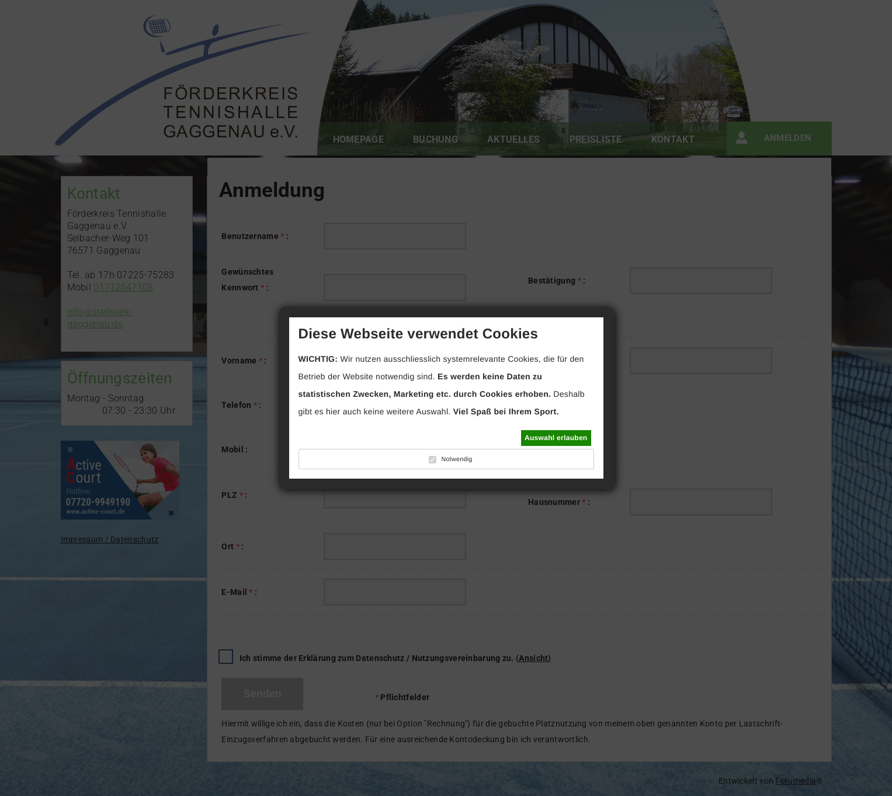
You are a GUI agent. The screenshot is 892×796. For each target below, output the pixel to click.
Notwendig (456, 459)
